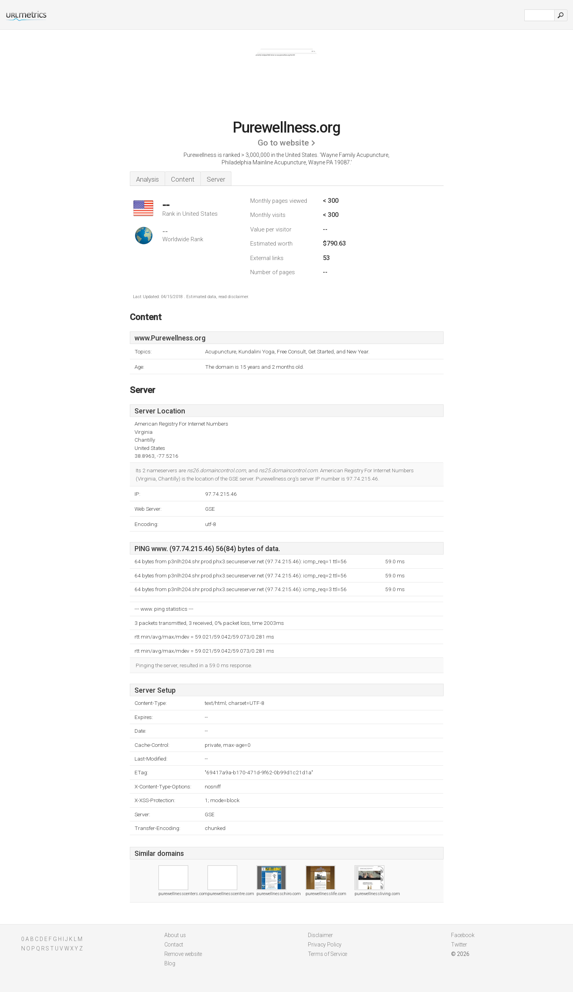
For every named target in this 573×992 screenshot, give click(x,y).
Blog (169, 963)
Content (183, 179)
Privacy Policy (325, 944)
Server (216, 179)
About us (175, 935)
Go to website (283, 142)
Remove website (183, 954)
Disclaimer (320, 935)
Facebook (463, 935)
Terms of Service (327, 954)
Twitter (459, 944)
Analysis (147, 179)
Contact (173, 944)
